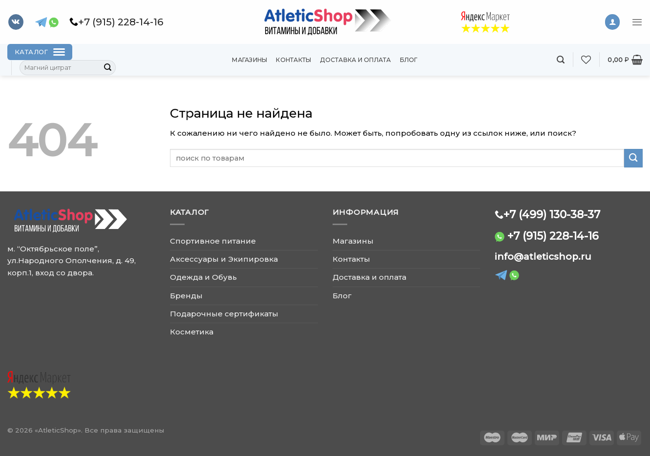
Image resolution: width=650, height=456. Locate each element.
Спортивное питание (213, 241)
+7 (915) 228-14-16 (553, 235)
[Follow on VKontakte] (15, 22)
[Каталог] (39, 52)
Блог (409, 59)
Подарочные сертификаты (224, 313)
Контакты (293, 59)
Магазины (249, 59)
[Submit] (108, 68)
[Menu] (637, 22)
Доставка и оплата (355, 59)
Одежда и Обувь (203, 277)
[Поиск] (561, 59)
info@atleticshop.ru (543, 256)
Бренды (186, 295)
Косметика (191, 331)
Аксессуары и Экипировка (224, 259)
